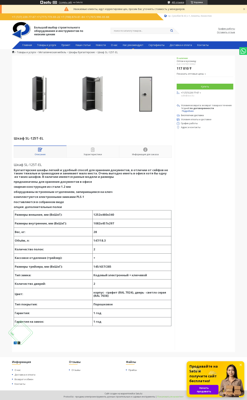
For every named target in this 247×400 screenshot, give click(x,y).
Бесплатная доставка (192, 115)
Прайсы (132, 370)
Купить (205, 86)
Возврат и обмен (24, 379)
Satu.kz (139, 393)
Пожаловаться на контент (170, 396)
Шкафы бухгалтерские (82, 52)
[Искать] (171, 31)
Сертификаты (156, 45)
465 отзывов (178, 2)
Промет (65, 45)
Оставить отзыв (226, 32)
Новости (101, 45)
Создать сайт (65, 2)
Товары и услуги (46, 45)
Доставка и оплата (181, 45)
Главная (27, 45)
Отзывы (76, 370)
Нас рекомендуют (133, 45)
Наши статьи (83, 45)
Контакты (203, 45)
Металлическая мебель (52, 52)
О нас (114, 45)
